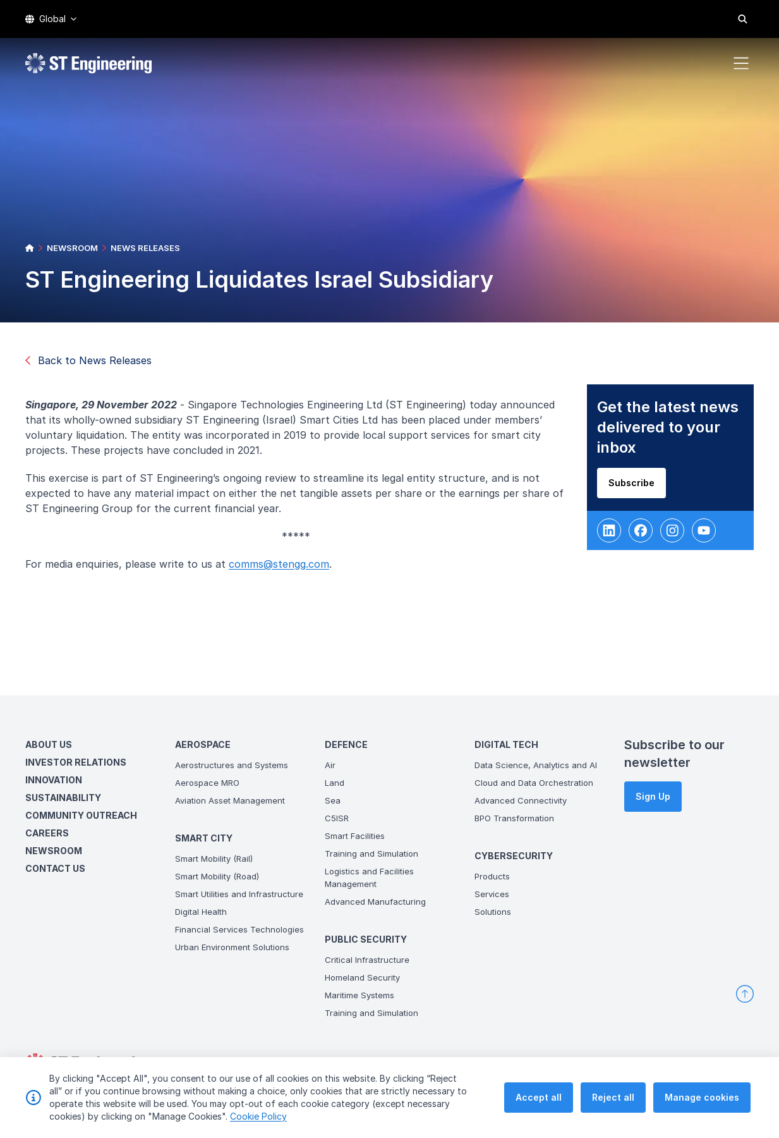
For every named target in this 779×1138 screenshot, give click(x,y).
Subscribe (635, 486)
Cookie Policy (258, 1116)
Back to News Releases (88, 360)
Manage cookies (702, 1097)
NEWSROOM (72, 248)
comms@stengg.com (282, 567)
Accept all (539, 1097)
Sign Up (653, 796)
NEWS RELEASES (145, 248)
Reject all (613, 1097)
